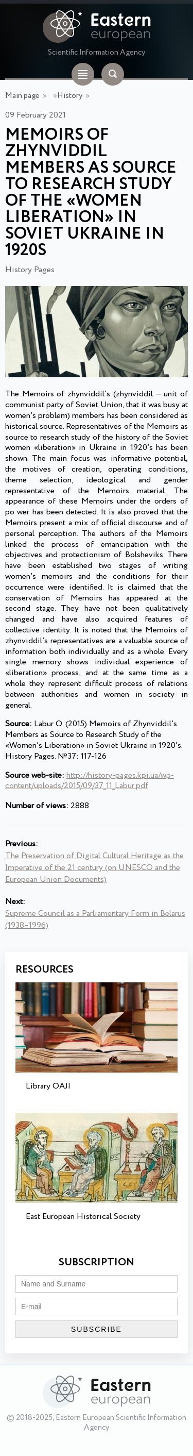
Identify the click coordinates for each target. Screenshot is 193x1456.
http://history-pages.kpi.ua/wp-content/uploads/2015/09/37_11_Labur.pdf (89, 780)
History (69, 96)
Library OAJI (48, 1086)
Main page (22, 96)
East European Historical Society (83, 1217)
